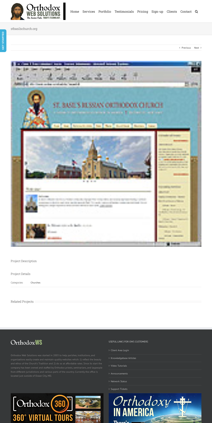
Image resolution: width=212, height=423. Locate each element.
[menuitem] (74, 11)
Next (196, 47)
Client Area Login (120, 350)
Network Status (119, 381)
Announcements (119, 373)
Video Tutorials (119, 365)
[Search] (196, 11)
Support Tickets (119, 389)
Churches (35, 282)
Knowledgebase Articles (123, 358)
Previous (186, 47)
